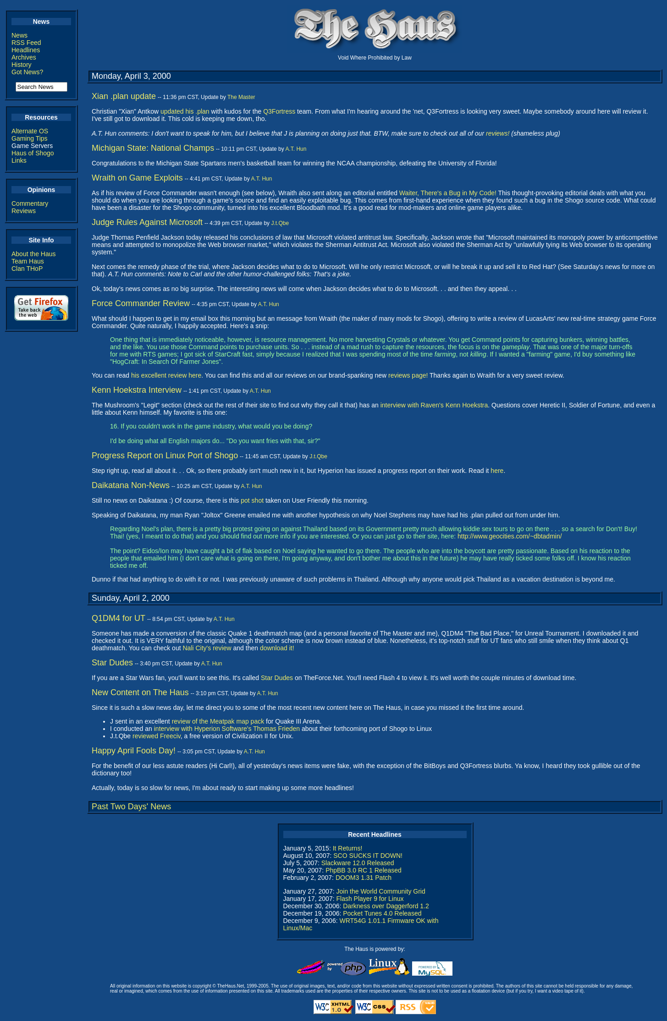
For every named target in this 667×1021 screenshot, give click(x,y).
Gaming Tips (29, 138)
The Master (241, 97)
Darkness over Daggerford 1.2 (386, 906)
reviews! (497, 133)
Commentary (29, 203)
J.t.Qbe (280, 223)
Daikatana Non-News (131, 485)
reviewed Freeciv (156, 736)
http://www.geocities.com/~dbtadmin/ (510, 536)
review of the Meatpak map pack (218, 721)
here (497, 470)
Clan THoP (27, 268)
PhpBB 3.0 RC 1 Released (363, 870)
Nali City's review (206, 648)
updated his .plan (184, 111)
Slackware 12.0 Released (357, 863)
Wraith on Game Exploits (137, 177)
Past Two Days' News (131, 806)
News (19, 35)
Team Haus (27, 261)
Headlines (25, 50)
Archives (23, 57)
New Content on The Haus (140, 692)
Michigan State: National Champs (153, 148)
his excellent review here (166, 375)
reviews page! (408, 375)
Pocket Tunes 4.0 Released (382, 913)
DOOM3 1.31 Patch (363, 877)
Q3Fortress (279, 111)
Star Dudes (112, 662)
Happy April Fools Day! (134, 750)
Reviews (23, 210)
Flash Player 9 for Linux (369, 898)
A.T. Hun (295, 149)
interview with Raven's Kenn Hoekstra (434, 405)
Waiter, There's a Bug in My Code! (447, 193)
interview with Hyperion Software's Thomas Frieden (227, 728)
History (21, 64)
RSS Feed (26, 42)
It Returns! (348, 848)
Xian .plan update (124, 96)
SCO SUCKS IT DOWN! (367, 855)
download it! (277, 648)
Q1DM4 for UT (118, 618)
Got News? (27, 72)
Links (19, 160)
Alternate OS (29, 131)
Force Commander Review (141, 303)
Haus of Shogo (32, 153)
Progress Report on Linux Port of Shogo (165, 455)
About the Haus (33, 254)
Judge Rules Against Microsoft (147, 222)
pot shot (252, 500)
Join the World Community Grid (380, 891)
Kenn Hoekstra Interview (137, 390)
